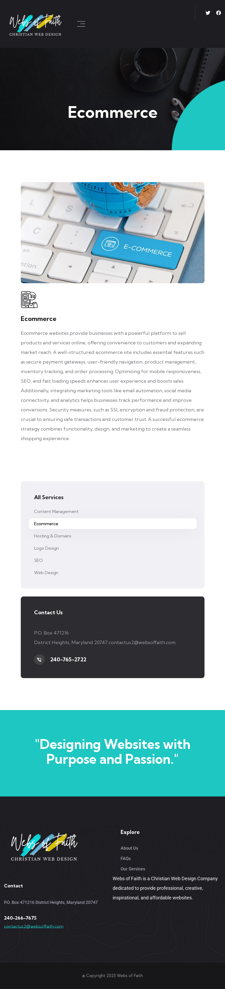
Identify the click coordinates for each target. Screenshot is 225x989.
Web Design (46, 572)
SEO (38, 560)
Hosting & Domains (52, 536)
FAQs (126, 858)
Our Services (133, 868)
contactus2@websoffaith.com (33, 926)
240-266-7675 (20, 918)
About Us (129, 848)
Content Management (56, 511)
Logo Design (46, 548)
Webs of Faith (130, 975)
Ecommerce (46, 523)
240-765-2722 (68, 659)
